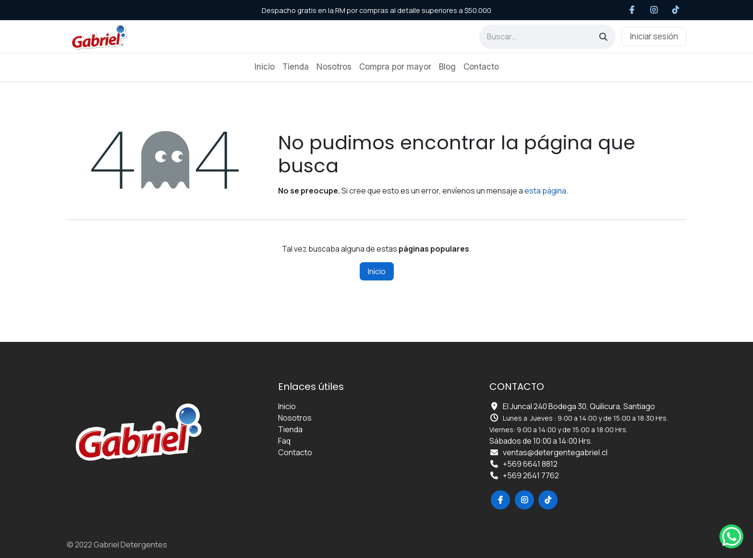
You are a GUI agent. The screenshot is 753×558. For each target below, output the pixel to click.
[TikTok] (676, 10)
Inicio (377, 271)
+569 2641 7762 (531, 475)
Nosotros (295, 417)
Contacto (295, 452)
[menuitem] (265, 67)
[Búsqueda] (603, 36)
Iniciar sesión (654, 36)
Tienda (290, 429)
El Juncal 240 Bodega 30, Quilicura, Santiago (579, 406)
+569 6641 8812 (530, 464)
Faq (284, 441)
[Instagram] (654, 10)
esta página (545, 190)
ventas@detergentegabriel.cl (555, 452)
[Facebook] (632, 10)
